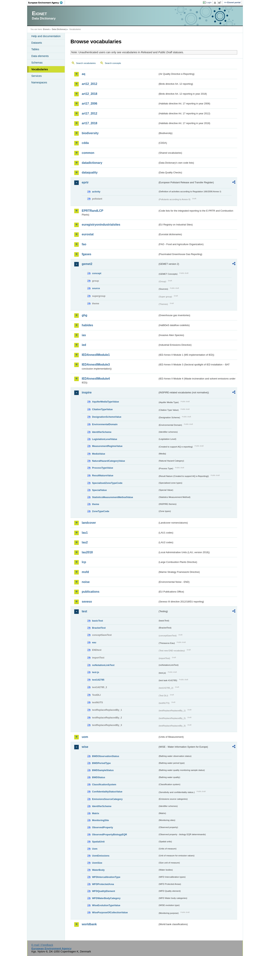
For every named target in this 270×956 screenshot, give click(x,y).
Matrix (95, 813)
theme (95, 504)
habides (87, 325)
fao (84, 244)
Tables (35, 49)
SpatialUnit (98, 841)
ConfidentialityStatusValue (107, 791)
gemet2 (87, 264)
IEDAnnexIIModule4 (96, 378)
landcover (89, 522)
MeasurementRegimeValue (107, 446)
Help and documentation (46, 36)
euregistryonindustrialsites (101, 224)
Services (36, 75)
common (88, 152)
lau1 (85, 532)
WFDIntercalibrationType (106, 877)
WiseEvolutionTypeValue (106, 905)
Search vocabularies (86, 63)
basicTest (97, 620)
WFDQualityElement (103, 891)
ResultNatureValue (102, 475)
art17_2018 (89, 123)
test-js (95, 672)
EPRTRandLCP (92, 210)
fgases (86, 254)
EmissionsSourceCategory (107, 799)
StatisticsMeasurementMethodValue (112, 497)
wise (85, 746)
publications (90, 591)
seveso (87, 601)
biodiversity (90, 133)
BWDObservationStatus (105, 756)
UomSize (97, 862)
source (96, 288)
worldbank (89, 924)
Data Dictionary (59, 29)
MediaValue (98, 453)
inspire (87, 392)
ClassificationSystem (104, 784)
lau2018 (87, 552)
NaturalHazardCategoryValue (108, 460)
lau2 (85, 542)
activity (96, 191)
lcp (84, 562)
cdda (85, 142)
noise (86, 581)
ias (84, 335)
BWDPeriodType (101, 763)
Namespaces (39, 82)
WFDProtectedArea (103, 884)
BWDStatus (98, 777)
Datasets (36, 42)
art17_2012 (89, 113)
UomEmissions (100, 855)
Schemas (37, 62)
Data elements (40, 56)
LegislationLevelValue (104, 439)
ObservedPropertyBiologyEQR (109, 834)
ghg (84, 315)
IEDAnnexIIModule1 (96, 354)
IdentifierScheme (101, 432)
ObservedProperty (102, 827)
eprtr (85, 182)
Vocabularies (39, 69)
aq (83, 74)
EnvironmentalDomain (105, 424)
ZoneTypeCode (100, 511)
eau (94, 642)
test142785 (98, 679)
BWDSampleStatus (103, 770)
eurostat (88, 234)
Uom (94, 848)
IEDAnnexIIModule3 (96, 364)
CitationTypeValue (102, 409)
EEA (46, 2)
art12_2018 (89, 93)
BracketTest (99, 627)
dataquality (90, 172)
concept (96, 273)
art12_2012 (89, 83)
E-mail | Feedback (42, 944)
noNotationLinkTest (103, 665)
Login (209, 2)
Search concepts (113, 63)
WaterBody (98, 869)
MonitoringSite (100, 820)
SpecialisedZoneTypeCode (107, 483)
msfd (85, 572)
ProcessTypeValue (102, 467)
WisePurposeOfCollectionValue (110, 912)
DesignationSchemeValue (106, 416)
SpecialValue (99, 490)
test (84, 611)
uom (85, 736)
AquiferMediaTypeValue (105, 401)
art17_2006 (89, 103)
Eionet (46, 29)
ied (84, 344)
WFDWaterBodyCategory (106, 898)
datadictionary (92, 162)
